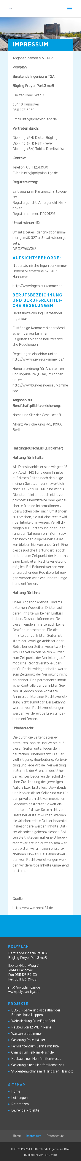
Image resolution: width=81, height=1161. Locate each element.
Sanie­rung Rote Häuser (28, 1040)
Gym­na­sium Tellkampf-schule (32, 1052)
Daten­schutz (55, 1136)
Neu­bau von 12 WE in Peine (31, 1027)
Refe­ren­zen (20, 1104)
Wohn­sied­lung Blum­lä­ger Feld (33, 1021)
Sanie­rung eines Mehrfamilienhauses (37, 1065)
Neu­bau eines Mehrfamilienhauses (36, 1059)
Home (15, 1091)
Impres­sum (33, 1136)
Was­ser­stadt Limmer (26, 1033)
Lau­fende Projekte (25, 1110)
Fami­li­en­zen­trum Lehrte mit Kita (35, 1046)
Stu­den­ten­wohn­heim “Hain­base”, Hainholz (42, 1071)
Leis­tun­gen (19, 1098)
